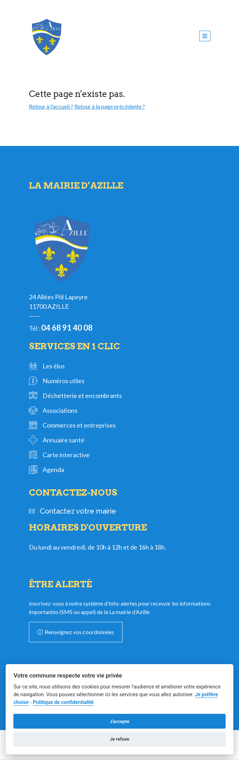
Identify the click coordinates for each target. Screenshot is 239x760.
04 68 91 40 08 (67, 327)
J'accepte (120, 721)
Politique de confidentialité (63, 702)
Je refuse (119, 739)
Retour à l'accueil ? (51, 106)
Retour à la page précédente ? (109, 106)
